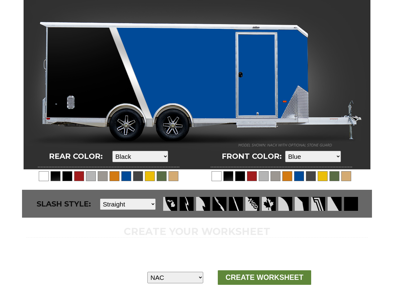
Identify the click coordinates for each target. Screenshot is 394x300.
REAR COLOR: (76, 156)
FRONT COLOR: (252, 156)
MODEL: (99, 277)
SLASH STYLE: (64, 203)
